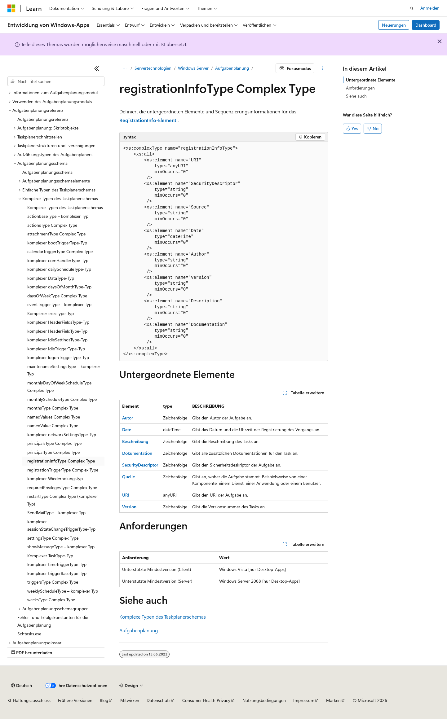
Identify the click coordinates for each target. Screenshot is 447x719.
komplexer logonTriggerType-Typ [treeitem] (58, 357)
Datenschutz (158, 700)
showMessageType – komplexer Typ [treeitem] (61, 547)
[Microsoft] (11, 8)
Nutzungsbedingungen (264, 700)
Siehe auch (356, 96)
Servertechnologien (153, 68)
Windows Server (193, 68)
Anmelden (430, 8)
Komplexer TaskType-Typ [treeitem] (50, 556)
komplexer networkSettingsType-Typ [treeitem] (61, 434)
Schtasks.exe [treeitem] (29, 634)
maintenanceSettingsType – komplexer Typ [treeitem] (63, 370)
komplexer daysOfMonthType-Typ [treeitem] (59, 287)
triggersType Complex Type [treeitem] (52, 582)
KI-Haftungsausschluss (29, 700)
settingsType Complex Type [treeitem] (52, 538)
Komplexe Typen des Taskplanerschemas (162, 616)
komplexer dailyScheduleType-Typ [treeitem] (59, 269)
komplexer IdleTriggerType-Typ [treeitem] (56, 349)
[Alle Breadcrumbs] (124, 68)
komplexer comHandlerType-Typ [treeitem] (57, 260)
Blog (104, 700)
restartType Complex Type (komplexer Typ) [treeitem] (62, 500)
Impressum (303, 700)
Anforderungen (360, 88)
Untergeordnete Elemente (370, 80)
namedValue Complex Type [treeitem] (52, 425)
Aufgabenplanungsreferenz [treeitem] (42, 119)
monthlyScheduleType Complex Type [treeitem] (62, 399)
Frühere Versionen (75, 700)
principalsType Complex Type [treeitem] (54, 443)
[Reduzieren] (96, 68)
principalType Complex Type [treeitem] (53, 452)
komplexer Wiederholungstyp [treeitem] (55, 478)
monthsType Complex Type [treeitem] (52, 408)
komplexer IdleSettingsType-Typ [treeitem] (57, 340)
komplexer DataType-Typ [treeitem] (50, 278)
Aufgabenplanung (232, 68)
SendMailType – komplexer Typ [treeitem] (56, 512)
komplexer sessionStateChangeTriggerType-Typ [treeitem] (61, 525)
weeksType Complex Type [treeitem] (51, 600)
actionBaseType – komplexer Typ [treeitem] (57, 216)
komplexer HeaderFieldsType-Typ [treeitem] (58, 322)
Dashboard (425, 25)
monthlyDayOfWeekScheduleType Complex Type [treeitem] (59, 386)
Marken (333, 700)
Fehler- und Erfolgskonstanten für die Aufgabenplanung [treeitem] (52, 621)
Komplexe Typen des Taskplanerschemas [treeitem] (65, 207)
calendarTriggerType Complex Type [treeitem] (60, 251)
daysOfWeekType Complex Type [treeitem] (57, 296)
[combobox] (55, 81)
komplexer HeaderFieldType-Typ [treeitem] (57, 331)
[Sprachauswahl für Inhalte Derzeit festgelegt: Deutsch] (21, 686)
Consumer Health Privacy (206, 700)
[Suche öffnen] (411, 8)
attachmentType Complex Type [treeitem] (56, 234)
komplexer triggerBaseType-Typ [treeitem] (56, 573)
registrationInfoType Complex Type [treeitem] (61, 461)
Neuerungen (394, 25)
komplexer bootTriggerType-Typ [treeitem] (57, 243)
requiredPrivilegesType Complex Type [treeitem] (62, 487)
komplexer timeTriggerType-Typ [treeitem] (56, 564)
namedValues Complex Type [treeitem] (53, 417)
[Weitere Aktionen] (322, 68)
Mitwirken (129, 700)
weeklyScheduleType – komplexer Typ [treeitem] (62, 591)
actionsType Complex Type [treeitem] (52, 225)
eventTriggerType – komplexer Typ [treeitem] (59, 304)
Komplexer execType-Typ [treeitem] (50, 313)
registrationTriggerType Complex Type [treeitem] (62, 470)
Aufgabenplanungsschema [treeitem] (47, 172)
